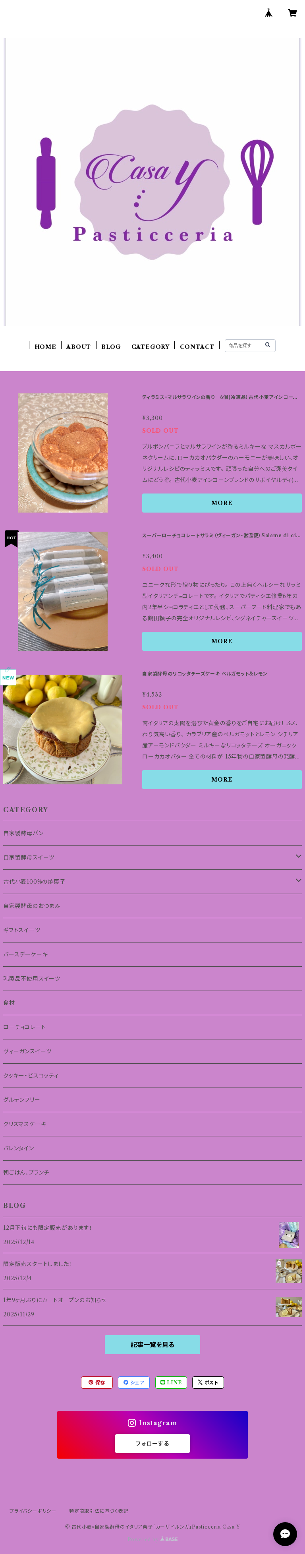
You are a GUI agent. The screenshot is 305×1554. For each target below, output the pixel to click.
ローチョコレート (24, 1027)
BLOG (111, 346)
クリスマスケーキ (24, 1124)
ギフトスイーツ (22, 930)
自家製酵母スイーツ (28, 857)
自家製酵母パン (26, 833)
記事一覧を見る (152, 1345)
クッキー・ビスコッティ (31, 1075)
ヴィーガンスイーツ (27, 1051)
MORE (221, 503)
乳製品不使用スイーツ (31, 978)
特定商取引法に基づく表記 (99, 1511)
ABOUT (78, 346)
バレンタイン (18, 1148)
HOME (45, 346)
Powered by (152, 1539)
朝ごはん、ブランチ (26, 1172)
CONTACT (197, 346)
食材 (9, 1002)
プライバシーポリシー (33, 1511)
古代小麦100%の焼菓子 (34, 881)
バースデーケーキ (25, 954)
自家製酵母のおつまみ (31, 906)
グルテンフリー (22, 1099)
